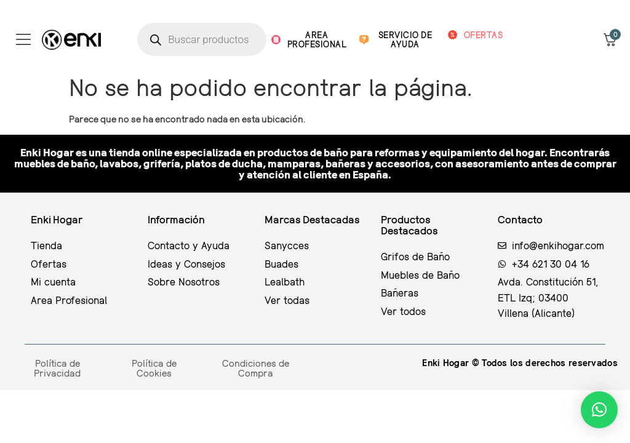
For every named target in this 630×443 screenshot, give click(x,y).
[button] (599, 409)
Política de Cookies (154, 367)
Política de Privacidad (57, 367)
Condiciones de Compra (255, 367)
